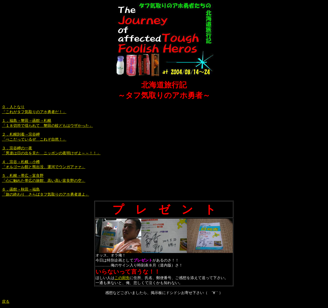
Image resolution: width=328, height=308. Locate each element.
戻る (5, 301)
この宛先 (122, 278)
